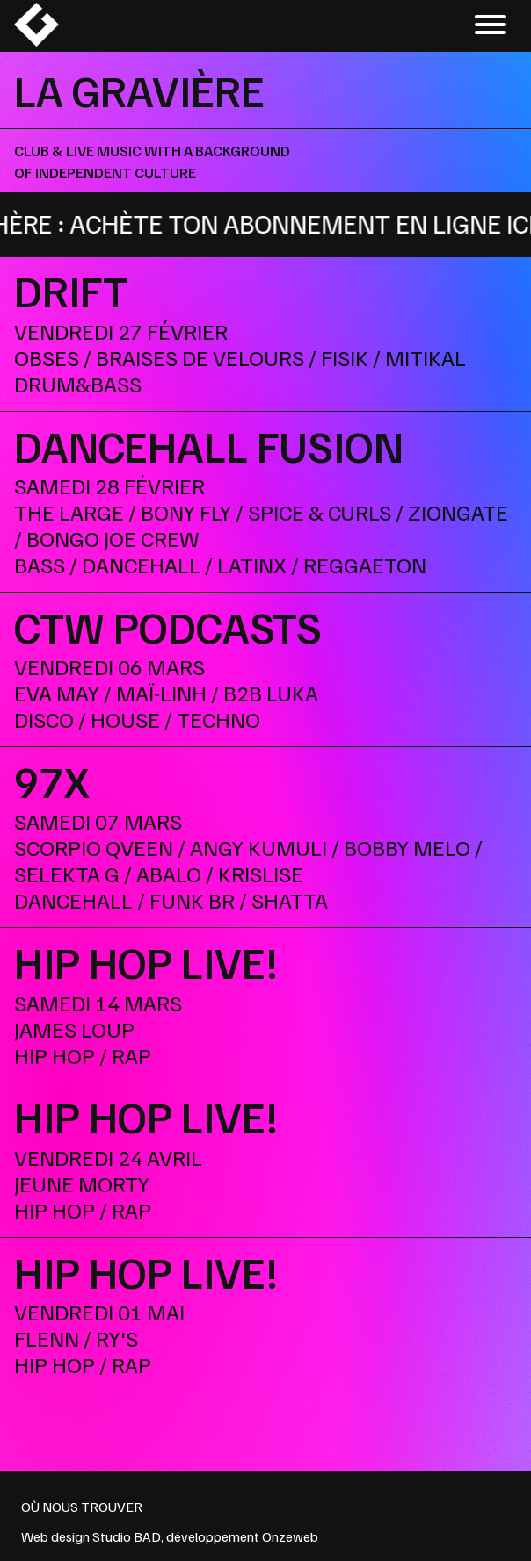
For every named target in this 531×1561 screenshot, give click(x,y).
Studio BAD (126, 1536)
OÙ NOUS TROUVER (81, 1506)
